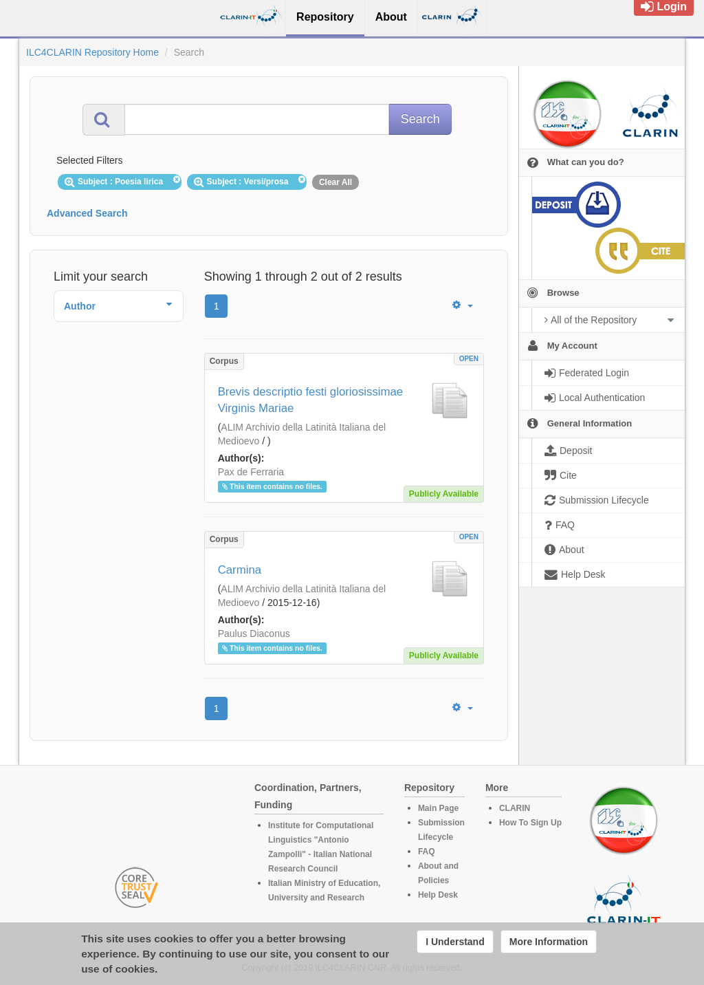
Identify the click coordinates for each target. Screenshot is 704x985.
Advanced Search (87, 213)
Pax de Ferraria (251, 471)
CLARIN (514, 808)
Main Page (438, 808)
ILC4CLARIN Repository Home (92, 52)
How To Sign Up (530, 822)
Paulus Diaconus (254, 633)
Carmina (239, 569)
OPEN (468, 358)
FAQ (426, 851)
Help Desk (438, 895)
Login (664, 6)
